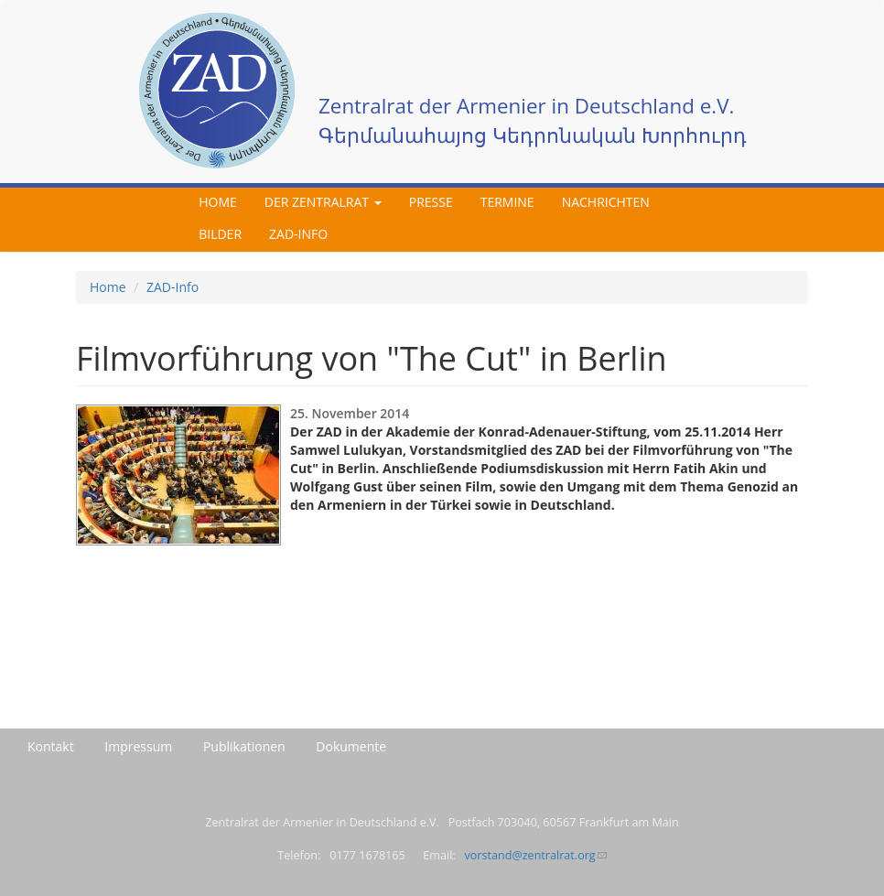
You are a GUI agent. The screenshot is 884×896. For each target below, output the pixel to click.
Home (218, 202)
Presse (431, 202)
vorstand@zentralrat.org (535, 855)
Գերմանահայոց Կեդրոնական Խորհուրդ (532, 135)
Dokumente (351, 746)
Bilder (220, 234)
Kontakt (50, 746)
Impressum (138, 746)
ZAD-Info (298, 234)
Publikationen (244, 746)
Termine (507, 202)
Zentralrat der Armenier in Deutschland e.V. (526, 106)
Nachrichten (606, 202)
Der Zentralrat (323, 202)
